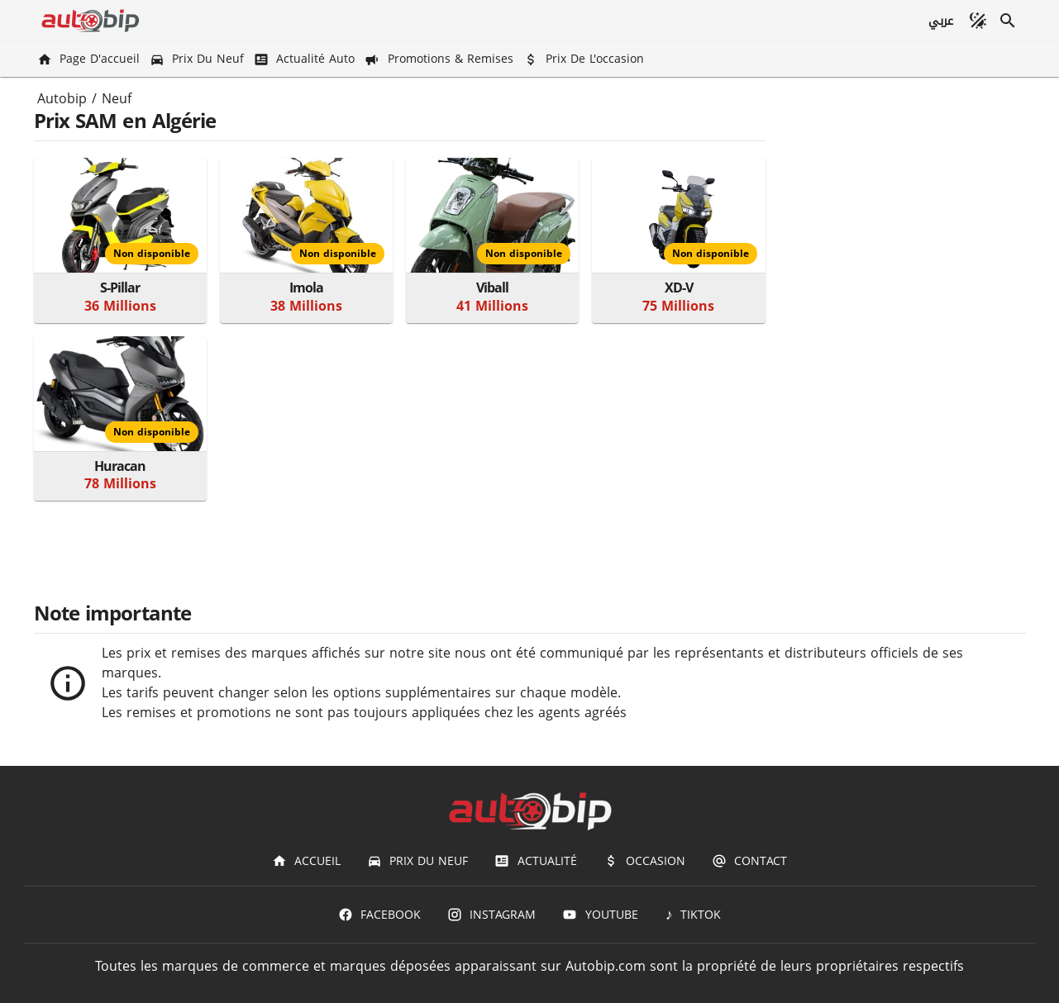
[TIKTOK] (693, 914)
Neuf (116, 99)
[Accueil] (306, 861)
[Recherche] (1008, 21)
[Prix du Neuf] (198, 59)
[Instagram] (491, 914)
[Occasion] (644, 861)
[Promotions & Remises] (440, 59)
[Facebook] (379, 914)
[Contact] (749, 861)
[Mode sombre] (978, 21)
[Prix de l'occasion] (585, 59)
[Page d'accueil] (90, 59)
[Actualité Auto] (305, 59)
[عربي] (939, 21)
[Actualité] (535, 861)
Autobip (62, 99)
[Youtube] (600, 914)
